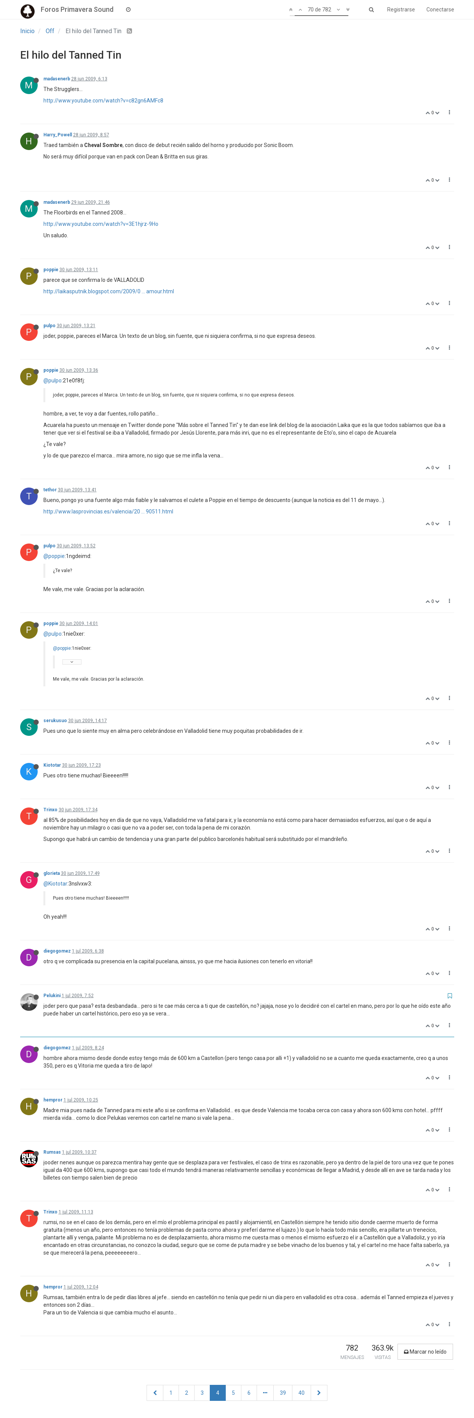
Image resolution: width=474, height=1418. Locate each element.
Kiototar (52, 765)
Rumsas (52, 1152)
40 (301, 1393)
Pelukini (52, 995)
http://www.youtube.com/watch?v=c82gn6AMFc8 (103, 101)
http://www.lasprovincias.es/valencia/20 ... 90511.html (108, 511)
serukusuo (55, 720)
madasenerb (56, 79)
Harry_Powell (57, 134)
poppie (50, 269)
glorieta (51, 873)
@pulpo (52, 380)
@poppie (54, 556)
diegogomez (57, 951)
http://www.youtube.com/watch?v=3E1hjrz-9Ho (100, 224)
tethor (50, 489)
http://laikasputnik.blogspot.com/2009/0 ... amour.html (108, 291)
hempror (52, 1100)
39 (283, 1393)
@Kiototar (55, 884)
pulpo (49, 325)
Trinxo (50, 809)
